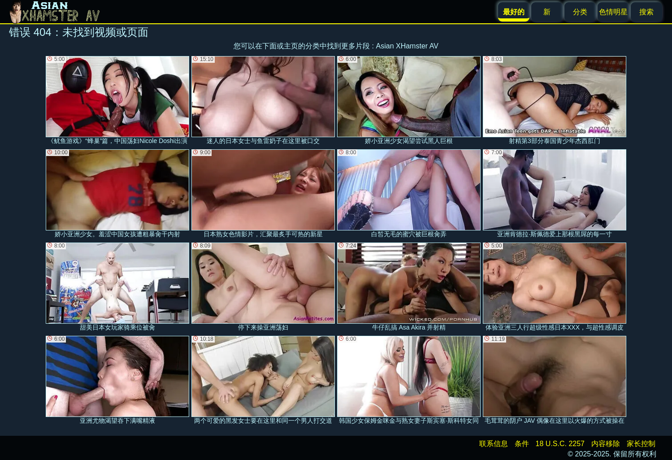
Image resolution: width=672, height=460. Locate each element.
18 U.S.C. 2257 (560, 443)
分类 (580, 12)
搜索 (646, 12)
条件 (522, 443)
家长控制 (641, 443)
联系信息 (493, 443)
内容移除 (605, 443)
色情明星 (613, 12)
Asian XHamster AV (407, 46)
